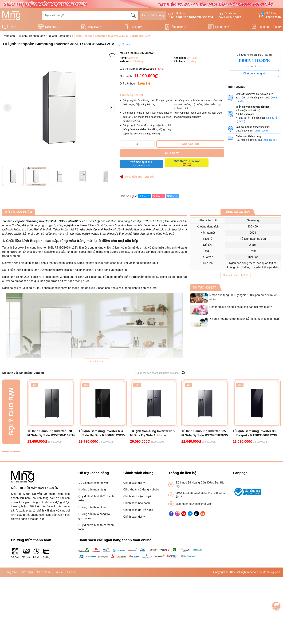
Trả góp (36, 553)
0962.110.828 (254, 60)
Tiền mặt (26, 553)
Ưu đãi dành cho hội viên (93, 482)
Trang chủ (8, 35)
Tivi (11, 26)
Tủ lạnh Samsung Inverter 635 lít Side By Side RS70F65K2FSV (204, 433)
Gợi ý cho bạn (11, 412)
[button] (111, 107)
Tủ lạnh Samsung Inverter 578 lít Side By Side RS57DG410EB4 (51, 433)
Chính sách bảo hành (136, 503)
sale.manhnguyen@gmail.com (194, 503)
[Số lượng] (137, 144)
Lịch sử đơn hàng (153, 15)
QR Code (15, 553)
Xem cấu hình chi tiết (235, 275)
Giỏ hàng (269, 15)
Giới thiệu (27, 572)
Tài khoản (229, 15)
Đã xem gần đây (11, 451)
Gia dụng (221, 26)
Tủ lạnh (135, 26)
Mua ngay (172, 153)
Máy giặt (93, 26)
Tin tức (58, 572)
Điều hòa (50, 26)
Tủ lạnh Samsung (58, 35)
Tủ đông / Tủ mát (269, 26)
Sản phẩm (43, 572)
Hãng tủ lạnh (37, 35)
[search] (133, 15)
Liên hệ (71, 572)
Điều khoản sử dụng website (141, 489)
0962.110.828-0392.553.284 (193, 492)
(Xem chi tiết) (270, 139)
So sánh (126, 44)
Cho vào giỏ (190, 144)
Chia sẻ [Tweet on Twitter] (172, 196)
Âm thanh (177, 26)
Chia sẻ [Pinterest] (158, 196)
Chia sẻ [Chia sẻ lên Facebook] (144, 196)
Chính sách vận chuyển (137, 496)
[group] (59, 108)
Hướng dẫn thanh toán (92, 507)
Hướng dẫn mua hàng (92, 489)
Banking (46, 553)
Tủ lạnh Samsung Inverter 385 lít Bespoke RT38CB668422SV (255, 433)
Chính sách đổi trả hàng (138, 509)
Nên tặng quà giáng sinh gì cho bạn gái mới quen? (240, 306)
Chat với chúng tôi (254, 73)
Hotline (190, 15)
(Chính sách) (261, 130)
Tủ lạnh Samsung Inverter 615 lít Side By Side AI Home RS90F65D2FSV (152, 433)
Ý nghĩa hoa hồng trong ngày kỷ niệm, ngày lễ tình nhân (244, 318)
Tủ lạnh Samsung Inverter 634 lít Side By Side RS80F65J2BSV (102, 433)
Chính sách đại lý (134, 482)
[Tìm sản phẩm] (90, 15)
